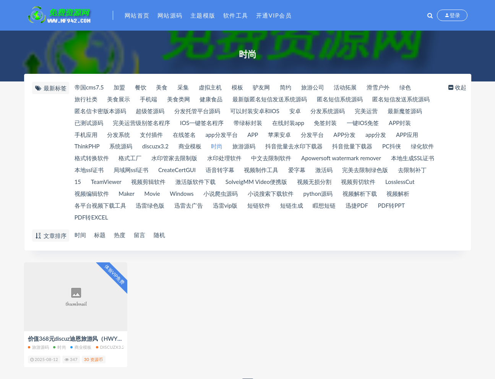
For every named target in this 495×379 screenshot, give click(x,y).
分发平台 (312, 135)
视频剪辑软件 (148, 182)
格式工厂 (129, 158)
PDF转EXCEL (91, 218)
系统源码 (121, 146)
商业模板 (190, 146)
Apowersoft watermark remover (342, 158)
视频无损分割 (314, 182)
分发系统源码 (328, 111)
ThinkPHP (87, 146)
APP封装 (400, 123)
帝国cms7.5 (89, 87)
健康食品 (211, 99)
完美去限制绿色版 (366, 170)
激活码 (324, 170)
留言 (140, 235)
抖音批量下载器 (353, 146)
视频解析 (398, 194)
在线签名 (184, 135)
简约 (286, 87)
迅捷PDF (357, 206)
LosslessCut (400, 182)
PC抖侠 (392, 146)
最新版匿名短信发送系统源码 (270, 99)
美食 (162, 87)
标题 (100, 235)
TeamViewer (106, 182)
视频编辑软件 (92, 194)
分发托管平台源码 (197, 111)
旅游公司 (313, 87)
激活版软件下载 (196, 182)
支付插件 (151, 135)
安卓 (295, 111)
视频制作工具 (261, 170)
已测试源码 (89, 123)
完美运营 (366, 111)
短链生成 (291, 206)
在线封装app (288, 123)
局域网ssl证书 (131, 170)
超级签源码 (150, 111)
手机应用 (86, 135)
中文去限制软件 (272, 158)
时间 (80, 235)
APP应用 (408, 135)
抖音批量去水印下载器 (294, 146)
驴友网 (261, 87)
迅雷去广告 (188, 206)
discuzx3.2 (155, 146)
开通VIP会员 (274, 15)
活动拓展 (345, 87)
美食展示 (118, 99)
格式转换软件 (92, 158)
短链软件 (259, 206)
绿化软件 (423, 146)
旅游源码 (244, 146)
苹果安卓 (279, 135)
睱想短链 (324, 206)
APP (253, 135)
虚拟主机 (210, 87)
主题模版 (203, 15)
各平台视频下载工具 (100, 206)
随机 (160, 235)
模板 (237, 87)
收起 (457, 87)
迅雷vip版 (225, 206)
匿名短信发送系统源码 (401, 99)
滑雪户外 (378, 87)
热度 (120, 235)
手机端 (148, 99)
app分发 (376, 135)
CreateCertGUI (177, 170)
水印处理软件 (224, 158)
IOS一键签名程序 (202, 123)
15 (78, 182)
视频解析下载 (360, 194)
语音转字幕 (220, 170)
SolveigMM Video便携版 (257, 182)
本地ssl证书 (89, 170)
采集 (183, 87)
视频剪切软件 (359, 182)
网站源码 (170, 15)
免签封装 (325, 123)
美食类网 (178, 99)
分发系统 (118, 135)
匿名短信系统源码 (340, 99)
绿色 (406, 87)
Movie (152, 194)
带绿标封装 (248, 123)
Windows (182, 194)
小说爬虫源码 (221, 194)
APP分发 (345, 135)
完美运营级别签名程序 (141, 123)
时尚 (217, 146)
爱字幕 (297, 170)
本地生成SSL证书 (413, 158)
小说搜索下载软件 (271, 194)
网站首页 (137, 15)
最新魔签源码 (405, 111)
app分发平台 (222, 135)
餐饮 (140, 87)
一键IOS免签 (363, 123)
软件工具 (235, 15)
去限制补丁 (413, 170)
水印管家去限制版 (174, 158)
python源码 (318, 194)
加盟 (119, 87)
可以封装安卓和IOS (254, 111)
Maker (126, 194)
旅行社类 (86, 99)
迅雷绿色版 (150, 206)
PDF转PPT (392, 206)
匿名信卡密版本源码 (100, 111)
